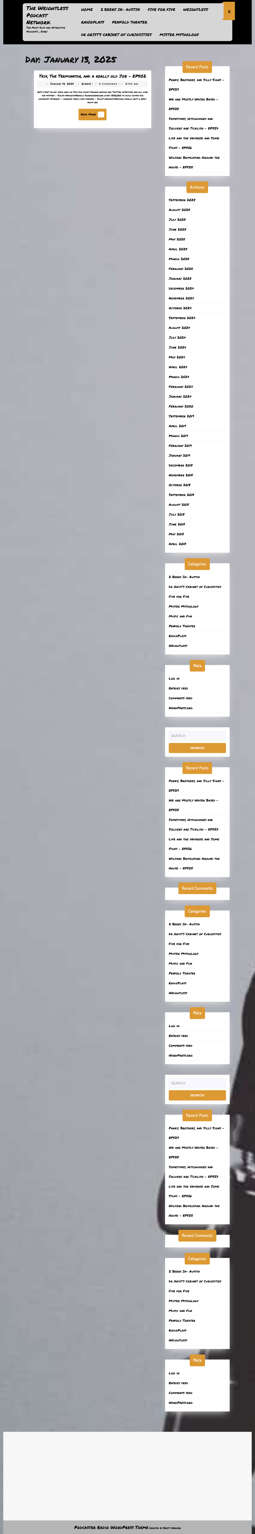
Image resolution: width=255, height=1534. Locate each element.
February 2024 (181, 386)
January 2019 (179, 455)
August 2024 (179, 327)
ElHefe (87, 86)
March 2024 (179, 376)
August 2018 (179, 504)
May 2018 (176, 534)
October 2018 (179, 484)
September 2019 (181, 416)
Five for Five (161, 9)
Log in (174, 678)
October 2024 (180, 308)
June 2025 (177, 229)
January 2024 (180, 396)
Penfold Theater (129, 22)
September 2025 (182, 199)
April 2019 (177, 425)
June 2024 (177, 347)
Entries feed (178, 688)
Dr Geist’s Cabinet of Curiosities (116, 34)
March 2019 (178, 435)
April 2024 (178, 366)
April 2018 (177, 543)
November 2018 (181, 475)
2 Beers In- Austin (120, 9)
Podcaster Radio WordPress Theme (111, 1527)
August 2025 (179, 209)
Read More (93, 113)
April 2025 (178, 249)
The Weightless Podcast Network (47, 15)
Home (87, 9)
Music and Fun (180, 616)
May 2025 (177, 239)
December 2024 (181, 288)
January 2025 (180, 278)
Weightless (195, 9)
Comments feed (180, 698)
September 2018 (181, 494)
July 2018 (176, 514)
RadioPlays (92, 22)
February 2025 (181, 268)
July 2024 (177, 337)
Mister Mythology (179, 34)
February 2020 (181, 406)
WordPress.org (181, 707)
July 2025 (177, 219)
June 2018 (177, 524)
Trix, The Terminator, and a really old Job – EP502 (92, 79)
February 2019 (180, 445)
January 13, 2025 (67, 86)
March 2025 (179, 258)
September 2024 (182, 317)
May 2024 (177, 357)
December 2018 (181, 465)
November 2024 (181, 298)
